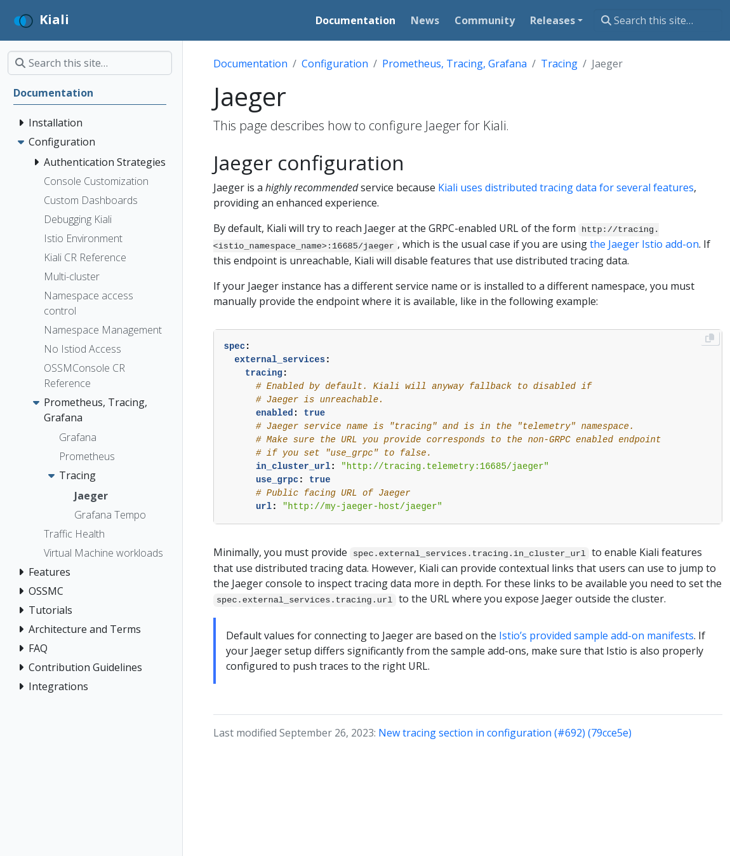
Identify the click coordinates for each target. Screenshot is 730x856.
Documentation (250, 64)
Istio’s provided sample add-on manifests (596, 635)
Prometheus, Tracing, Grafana (454, 64)
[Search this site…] (658, 20)
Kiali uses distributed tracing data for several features (566, 187)
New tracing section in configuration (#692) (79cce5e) (505, 733)
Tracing (559, 64)
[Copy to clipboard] (709, 338)
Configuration (335, 64)
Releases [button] (552, 20)
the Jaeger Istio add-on (644, 244)
